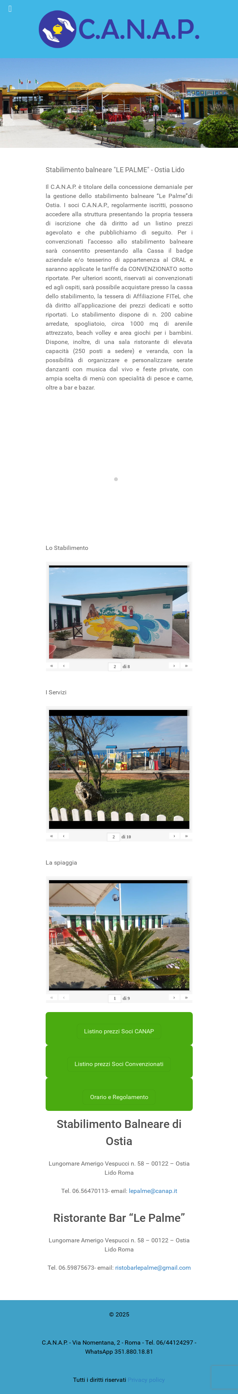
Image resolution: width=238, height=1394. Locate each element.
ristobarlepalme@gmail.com (153, 1267)
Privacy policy (146, 1379)
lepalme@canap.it (153, 1190)
